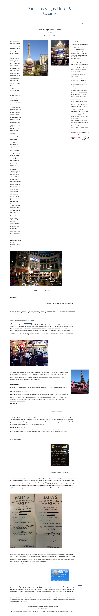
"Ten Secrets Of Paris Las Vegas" (78, 82)
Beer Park (18, 394)
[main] (49, 11)
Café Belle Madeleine (65, 311)
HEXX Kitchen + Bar (28, 323)
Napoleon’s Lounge (83, 92)
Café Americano (24, 311)
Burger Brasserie (32, 311)
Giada (67, 333)
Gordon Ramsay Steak (32, 333)
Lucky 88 (48, 370)
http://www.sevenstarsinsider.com (25, 611)
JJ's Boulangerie (15, 312)
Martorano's (29, 370)
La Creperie (72, 311)
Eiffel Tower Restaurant (43, 372)
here (19, 23)
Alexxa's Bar (19, 330)
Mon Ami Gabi (52, 372)
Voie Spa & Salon (34, 417)
